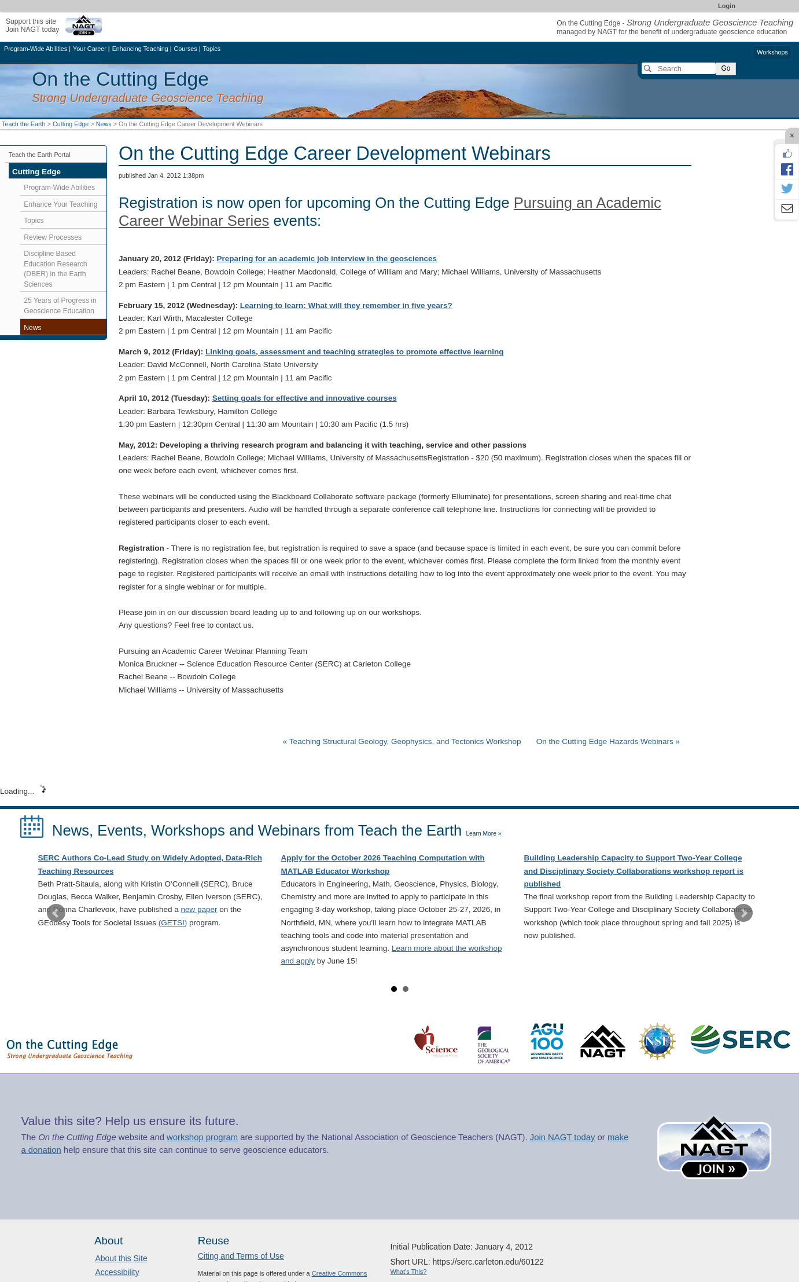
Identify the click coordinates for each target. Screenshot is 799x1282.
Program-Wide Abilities (59, 188)
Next (743, 913)
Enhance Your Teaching (60, 204)
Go (725, 68)
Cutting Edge (71, 123)
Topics (33, 221)
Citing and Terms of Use (241, 1256)
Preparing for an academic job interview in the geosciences (327, 258)
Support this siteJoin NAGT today (32, 25)
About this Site (121, 1258)
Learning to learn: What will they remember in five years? (346, 305)
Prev (56, 913)
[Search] (679, 68)
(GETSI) (173, 922)
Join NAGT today (562, 1137)
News (104, 123)
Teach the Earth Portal (40, 154)
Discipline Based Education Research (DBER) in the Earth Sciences (55, 269)
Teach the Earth (24, 123)
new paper (199, 909)
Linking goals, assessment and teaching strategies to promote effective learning (354, 351)
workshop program (202, 1137)
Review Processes (53, 237)
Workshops (772, 52)
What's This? (408, 1271)
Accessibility (117, 1272)
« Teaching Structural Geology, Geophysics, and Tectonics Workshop (403, 741)
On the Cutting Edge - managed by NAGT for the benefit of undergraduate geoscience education (675, 27)
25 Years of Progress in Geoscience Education (60, 305)
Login (726, 5)
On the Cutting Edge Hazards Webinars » (608, 741)
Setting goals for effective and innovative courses (304, 398)
